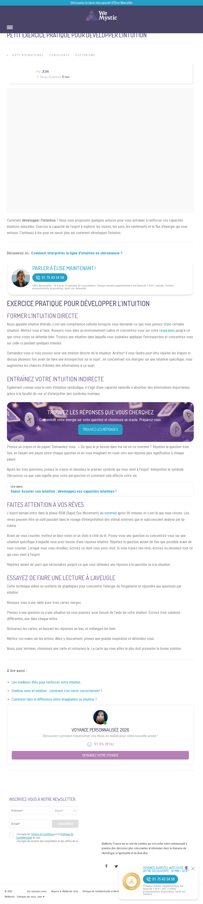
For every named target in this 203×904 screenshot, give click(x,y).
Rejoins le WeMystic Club (64, 891)
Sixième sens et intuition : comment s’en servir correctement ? (57, 691)
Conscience (59, 55)
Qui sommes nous (37, 891)
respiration (167, 330)
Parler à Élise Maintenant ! (64, 268)
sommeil (110, 513)
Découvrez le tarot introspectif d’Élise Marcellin (101, 3)
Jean (45, 71)
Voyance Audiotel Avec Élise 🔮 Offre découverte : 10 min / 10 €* (166, 869)
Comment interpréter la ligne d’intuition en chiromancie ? (76, 253)
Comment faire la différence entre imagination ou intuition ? (54, 699)
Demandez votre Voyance (100, 755)
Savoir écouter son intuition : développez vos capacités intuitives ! (63, 491)
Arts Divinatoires (28, 55)
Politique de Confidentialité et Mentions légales (107, 891)
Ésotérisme (85, 55)
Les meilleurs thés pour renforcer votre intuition (46, 682)
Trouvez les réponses (100, 429)
